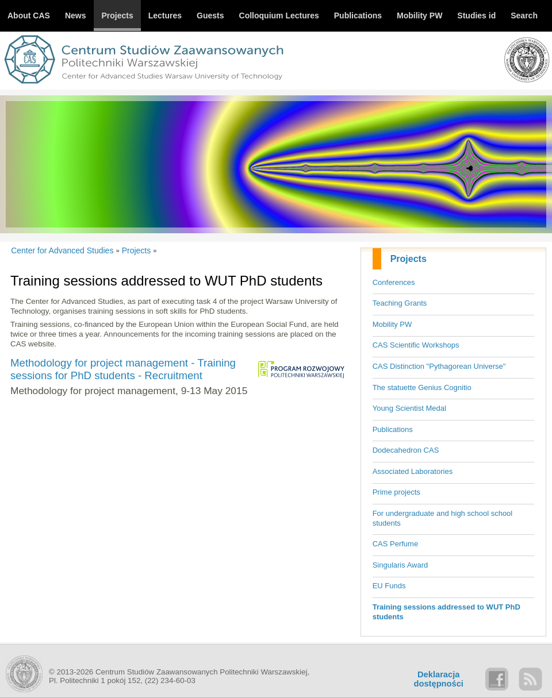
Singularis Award (400, 565)
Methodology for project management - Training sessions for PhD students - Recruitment (123, 369)
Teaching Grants (400, 303)
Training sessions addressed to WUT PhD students (446, 612)
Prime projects (396, 492)
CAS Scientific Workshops (416, 345)
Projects (408, 259)
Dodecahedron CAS (406, 450)
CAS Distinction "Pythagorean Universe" (439, 366)
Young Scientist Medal (409, 408)
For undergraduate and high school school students (443, 518)
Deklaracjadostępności (438, 679)
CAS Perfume (395, 543)
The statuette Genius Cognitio (422, 387)
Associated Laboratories (413, 471)
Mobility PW (392, 324)
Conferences (394, 282)
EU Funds (389, 585)
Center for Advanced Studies (62, 250)
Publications (393, 429)
